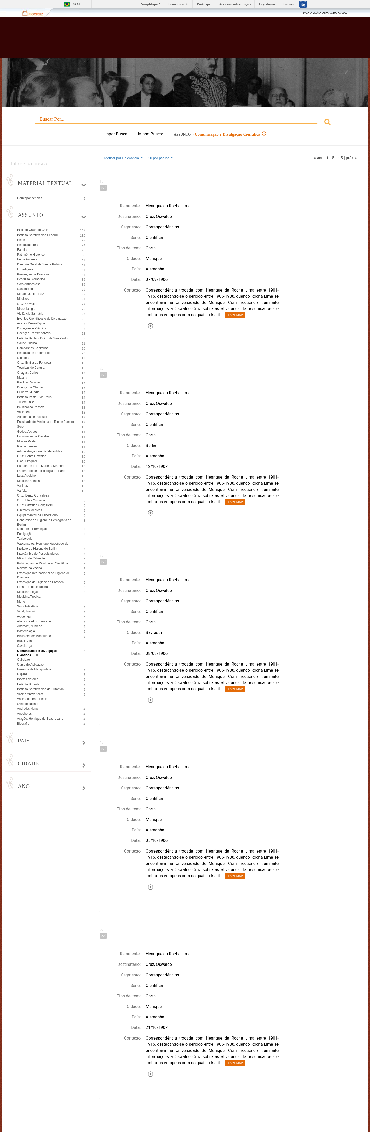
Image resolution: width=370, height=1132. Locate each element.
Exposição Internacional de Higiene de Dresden (43, 575)
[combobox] (185, 123)
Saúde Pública (27, 343)
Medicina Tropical (29, 596)
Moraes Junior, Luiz (30, 294)
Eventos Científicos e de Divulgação (42, 318)
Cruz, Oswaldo (27, 304)
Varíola (22, 490)
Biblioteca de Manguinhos (34, 636)
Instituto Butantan (29, 684)
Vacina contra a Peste (32, 699)
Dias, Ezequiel (27, 461)
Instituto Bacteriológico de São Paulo (42, 338)
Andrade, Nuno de (29, 626)
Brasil (77, 4)
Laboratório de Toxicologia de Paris (41, 471)
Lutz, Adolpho (26, 476)
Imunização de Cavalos (33, 436)
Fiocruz (36, 12)
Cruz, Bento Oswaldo (31, 456)
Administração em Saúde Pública (40, 451)
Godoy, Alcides (27, 431)
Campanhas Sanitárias (32, 348)
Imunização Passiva (31, 407)
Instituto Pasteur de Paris (34, 397)
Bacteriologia (26, 631)
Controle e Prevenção (32, 529)
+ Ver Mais (235, 315)
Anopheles (24, 713)
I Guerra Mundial (28, 392)
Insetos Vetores (28, 679)
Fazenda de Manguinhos (34, 669)
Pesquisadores (27, 245)
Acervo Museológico (31, 323)
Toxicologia (24, 538)
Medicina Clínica (28, 481)
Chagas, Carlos (28, 373)
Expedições (25, 269)
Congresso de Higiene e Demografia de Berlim (44, 522)
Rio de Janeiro (27, 446)
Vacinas (22, 486)
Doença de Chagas (30, 387)
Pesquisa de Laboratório (34, 353)
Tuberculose (25, 402)
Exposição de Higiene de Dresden (40, 582)
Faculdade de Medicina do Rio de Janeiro (45, 422)
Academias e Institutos (32, 417)
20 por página (161, 158)
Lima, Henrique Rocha (32, 587)
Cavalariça (24, 646)
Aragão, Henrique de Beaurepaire (40, 719)
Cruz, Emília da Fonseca (34, 362)
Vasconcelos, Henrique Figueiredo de (42, 543)
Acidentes (24, 616)
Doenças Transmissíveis (34, 333)
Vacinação (24, 412)
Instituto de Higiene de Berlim (37, 548)
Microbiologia (26, 309)
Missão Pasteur (28, 441)
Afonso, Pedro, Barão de (34, 621)
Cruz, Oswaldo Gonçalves (35, 505)
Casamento (25, 289)
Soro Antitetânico (29, 606)
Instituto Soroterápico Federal (37, 235)
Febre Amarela (27, 259)
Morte (21, 601)
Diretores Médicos (29, 510)
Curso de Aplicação (30, 664)
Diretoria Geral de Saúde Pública (39, 264)
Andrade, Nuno (27, 708)
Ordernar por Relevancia (122, 158)
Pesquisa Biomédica (31, 279)
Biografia (23, 723)
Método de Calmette (31, 558)
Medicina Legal (27, 592)
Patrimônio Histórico (31, 254)
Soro (20, 426)
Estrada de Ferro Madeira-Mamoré (41, 466)
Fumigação (24, 534)
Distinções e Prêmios (31, 328)
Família (22, 249)
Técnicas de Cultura (31, 367)
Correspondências (29, 198)
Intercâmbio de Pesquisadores (38, 553)
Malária (22, 377)
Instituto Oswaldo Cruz (32, 230)
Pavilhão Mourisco (29, 382)
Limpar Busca (114, 134)
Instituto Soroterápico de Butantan (40, 689)
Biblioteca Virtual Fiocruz (160, 39)
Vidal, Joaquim (27, 611)
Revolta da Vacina (29, 568)
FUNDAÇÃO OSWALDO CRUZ (325, 12)
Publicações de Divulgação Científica (42, 563)
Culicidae (23, 659)
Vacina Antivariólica (30, 694)
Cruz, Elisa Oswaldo (31, 500)
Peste (21, 240)
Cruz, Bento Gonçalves (33, 495)
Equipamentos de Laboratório (37, 515)
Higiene (22, 674)
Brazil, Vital (25, 641)
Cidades (23, 358)
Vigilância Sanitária (30, 313)
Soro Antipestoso (29, 284)
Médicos (23, 299)
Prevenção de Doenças (33, 274)
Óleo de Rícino (27, 704)
